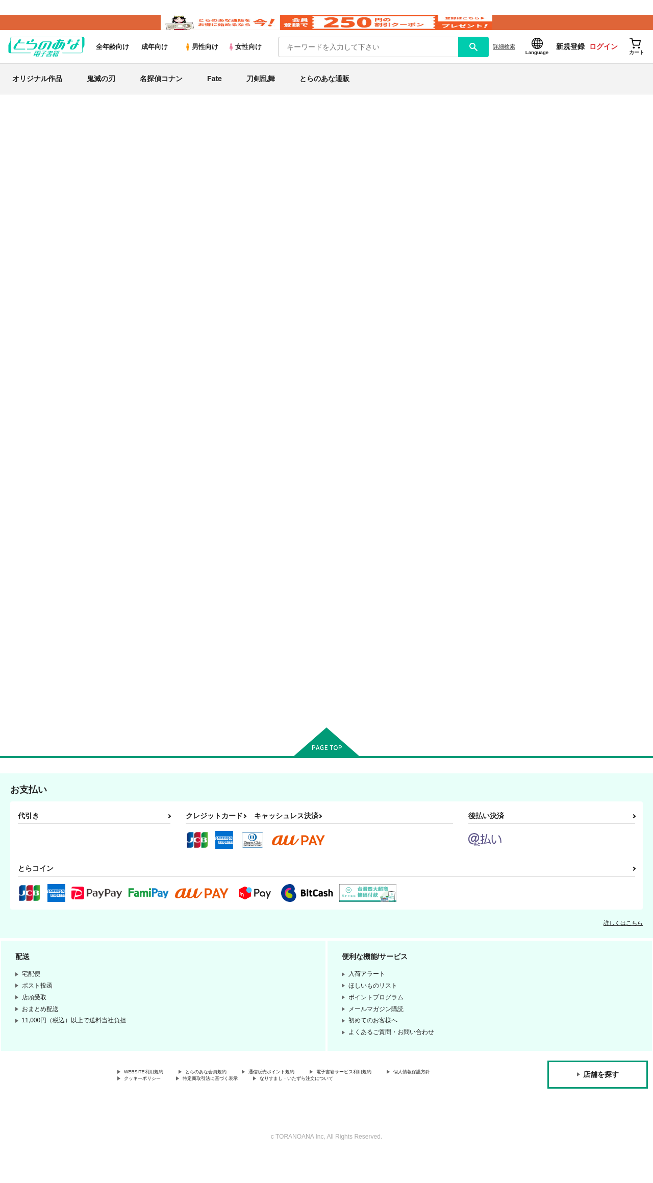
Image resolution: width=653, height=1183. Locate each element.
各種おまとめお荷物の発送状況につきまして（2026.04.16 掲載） (239, 125)
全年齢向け (112, 62)
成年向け (154, 62)
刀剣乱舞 (260, 94)
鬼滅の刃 (101, 94)
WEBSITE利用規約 (150, 1088)
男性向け (201, 62)
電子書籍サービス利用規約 (395, 1088)
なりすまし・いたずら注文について (173, 1105)
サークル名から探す (50, 316)
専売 (22, 175)
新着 (22, 157)
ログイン (603, 62)
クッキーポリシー (219, 1096)
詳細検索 (504, 62)
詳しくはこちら (623, 938)
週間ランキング (42, 246)
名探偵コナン (161, 94)
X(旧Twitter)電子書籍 (51, 576)
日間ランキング (42, 227)
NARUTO (31, 476)
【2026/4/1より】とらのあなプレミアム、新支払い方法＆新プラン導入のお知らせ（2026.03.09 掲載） (295, 156)
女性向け (245, 62)
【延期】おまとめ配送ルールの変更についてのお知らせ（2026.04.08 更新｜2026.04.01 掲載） (283, 140)
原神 (22, 524)
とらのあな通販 (324, 94)
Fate (214, 94)
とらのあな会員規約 (225, 1088)
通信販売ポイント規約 (305, 1088)
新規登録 (570, 62)
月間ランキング (42, 264)
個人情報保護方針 (148, 1096)
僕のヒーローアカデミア (54, 501)
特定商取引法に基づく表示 (302, 1096)
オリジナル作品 (37, 94)
